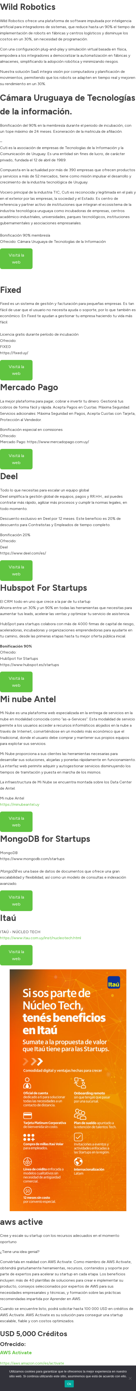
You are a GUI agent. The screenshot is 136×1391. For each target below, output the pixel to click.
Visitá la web (16, 258)
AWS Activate (16, 1352)
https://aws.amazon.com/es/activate (32, 1363)
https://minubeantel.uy (19, 804)
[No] (130, 1378)
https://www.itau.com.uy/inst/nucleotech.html (40, 938)
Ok (69, 1384)
